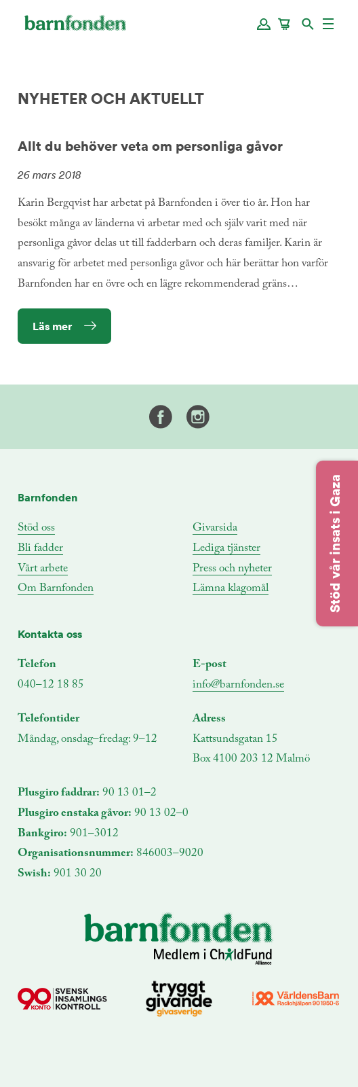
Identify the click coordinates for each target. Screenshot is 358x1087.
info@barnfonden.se (238, 685)
